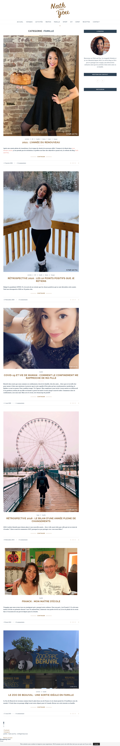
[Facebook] (98, 81)
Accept (96, 744)
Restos (48, 22)
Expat (78, 22)
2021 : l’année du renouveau (41, 142)
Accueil (20, 22)
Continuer (41, 156)
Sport (65, 22)
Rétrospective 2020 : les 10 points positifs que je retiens (41, 279)
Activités (39, 22)
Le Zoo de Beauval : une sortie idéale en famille (41, 695)
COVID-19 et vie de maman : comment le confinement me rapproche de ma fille (41, 376)
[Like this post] (70, 163)
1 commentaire (19, 403)
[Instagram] (102, 81)
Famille (57, 22)
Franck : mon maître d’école (41, 601)
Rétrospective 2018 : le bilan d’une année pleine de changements (41, 520)
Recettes (86, 22)
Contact (96, 22)
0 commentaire (21, 163)
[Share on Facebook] (72, 163)
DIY (71, 22)
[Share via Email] (78, 163)
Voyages (29, 22)
